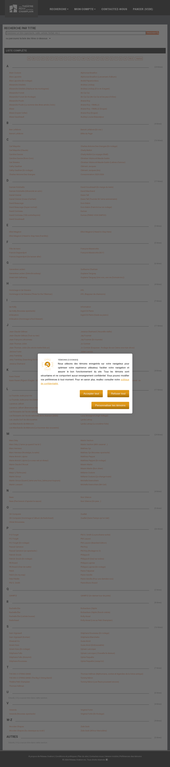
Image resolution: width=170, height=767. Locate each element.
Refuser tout (118, 393)
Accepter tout (91, 393)
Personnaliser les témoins (110, 405)
